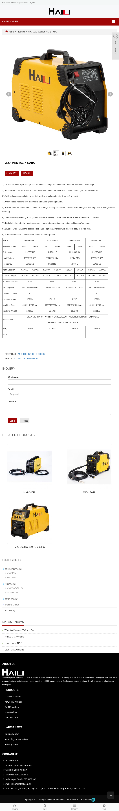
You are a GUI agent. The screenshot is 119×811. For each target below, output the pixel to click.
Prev (8, 94)
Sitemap (87, 799)
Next (110, 94)
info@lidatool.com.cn (21, 784)
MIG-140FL (30, 492)
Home (11, 31)
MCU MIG (11, 573)
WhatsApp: (13, 377)
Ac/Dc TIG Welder (13, 702)
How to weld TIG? (13, 643)
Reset (25, 421)
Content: (12, 401)
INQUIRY (12, 173)
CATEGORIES (10, 21)
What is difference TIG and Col (19, 630)
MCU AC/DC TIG (15, 588)
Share (15, 806)
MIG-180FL (89, 492)
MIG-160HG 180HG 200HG (31, 354)
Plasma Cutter (12, 604)
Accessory (10, 610)
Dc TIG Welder (12, 707)
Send (12, 421)
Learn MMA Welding (14, 649)
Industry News (11, 744)
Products (21, 31)
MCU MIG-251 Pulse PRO (25, 358)
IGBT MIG (52, 31)
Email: (11, 389)
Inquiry (74, 806)
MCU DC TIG (13, 592)
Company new (12, 734)
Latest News (13, 727)
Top (104, 806)
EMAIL (27, 173)
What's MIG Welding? (14, 636)
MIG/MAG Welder (36, 31)
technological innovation (16, 739)
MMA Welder (11, 599)
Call (45, 806)
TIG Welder (10, 584)
